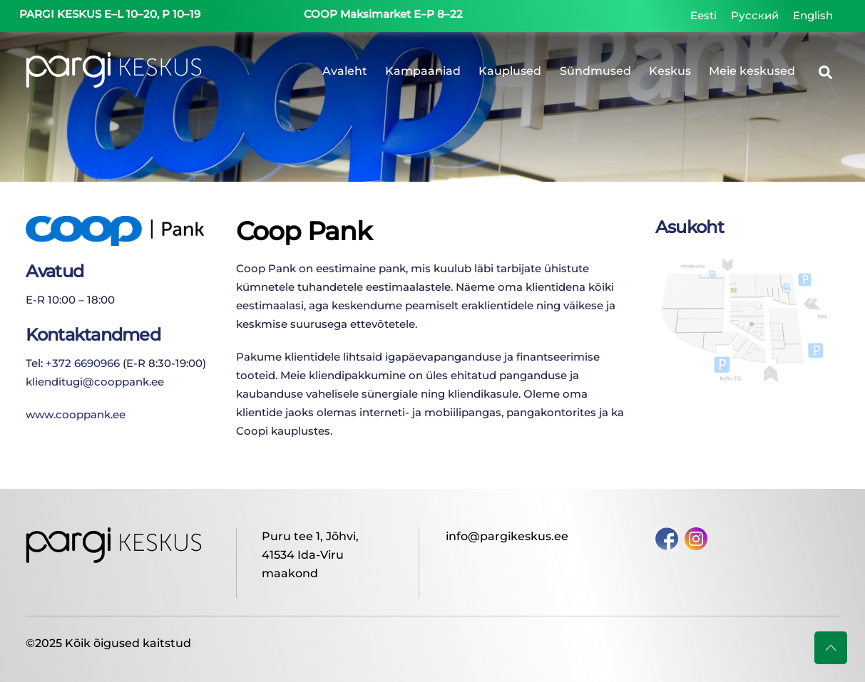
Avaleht (344, 71)
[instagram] (696, 537)
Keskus (670, 71)
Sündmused (595, 71)
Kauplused (509, 71)
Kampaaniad (423, 71)
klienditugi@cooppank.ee (95, 381)
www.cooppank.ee (76, 414)
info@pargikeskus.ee (507, 536)
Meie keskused (752, 71)
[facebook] (666, 537)
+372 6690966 (83, 363)
